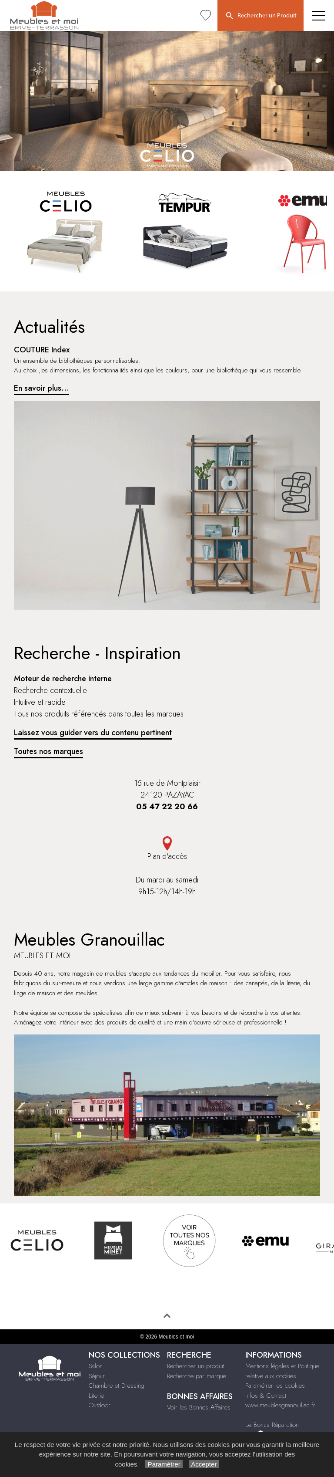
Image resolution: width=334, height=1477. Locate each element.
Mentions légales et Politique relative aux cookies (282, 1371)
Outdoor (99, 1405)
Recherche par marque (196, 1376)
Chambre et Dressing (116, 1385)
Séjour (97, 1376)
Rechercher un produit (195, 1366)
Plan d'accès (167, 849)
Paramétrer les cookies (275, 1385)
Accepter (204, 1464)
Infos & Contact (265, 1395)
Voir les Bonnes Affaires (198, 1407)
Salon (96, 1366)
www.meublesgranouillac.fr (280, 1405)
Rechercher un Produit (260, 16)
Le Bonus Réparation (272, 1425)
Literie (96, 1395)
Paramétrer (164, 1464)
